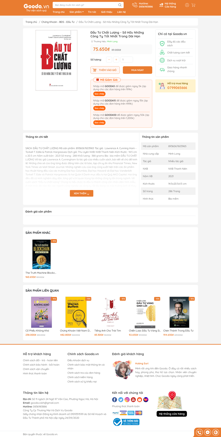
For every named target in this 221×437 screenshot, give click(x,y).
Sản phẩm (77, 13)
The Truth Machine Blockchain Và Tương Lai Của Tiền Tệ (41, 273)
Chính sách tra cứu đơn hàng (84, 373)
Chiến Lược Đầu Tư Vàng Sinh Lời (145, 331)
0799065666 (177, 88)
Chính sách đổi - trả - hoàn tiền (40, 360)
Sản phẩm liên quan (42, 291)
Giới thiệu (106, 12)
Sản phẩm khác (37, 233)
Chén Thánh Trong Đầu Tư (178, 331)
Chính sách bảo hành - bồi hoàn (41, 365)
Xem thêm (81, 194)
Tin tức (92, 12)
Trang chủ (59, 12)
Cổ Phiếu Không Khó (37, 331)
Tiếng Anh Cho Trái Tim (107, 331)
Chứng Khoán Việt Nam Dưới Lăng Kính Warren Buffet (76, 331)
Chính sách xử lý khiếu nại (82, 382)
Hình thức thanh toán (35, 373)
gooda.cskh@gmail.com (45, 403)
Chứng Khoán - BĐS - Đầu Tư (57, 22)
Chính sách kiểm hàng (80, 377)
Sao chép (99, 94)
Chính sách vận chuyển (36, 369)
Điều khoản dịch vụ (78, 360)
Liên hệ (121, 12)
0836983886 (40, 407)
